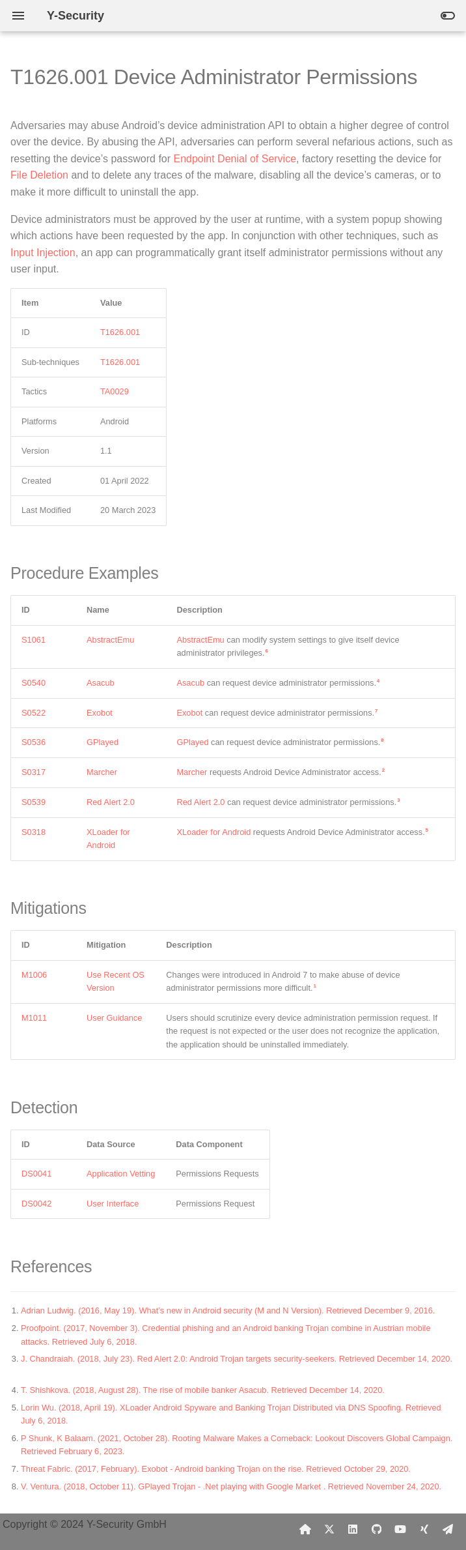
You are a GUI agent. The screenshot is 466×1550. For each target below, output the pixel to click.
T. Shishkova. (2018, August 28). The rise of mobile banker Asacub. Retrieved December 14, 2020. (203, 1390)
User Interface (113, 1203)
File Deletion (39, 175)
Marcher (102, 772)
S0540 (33, 683)
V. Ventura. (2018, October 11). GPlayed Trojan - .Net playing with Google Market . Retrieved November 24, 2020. (231, 1486)
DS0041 (36, 1173)
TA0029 (114, 391)
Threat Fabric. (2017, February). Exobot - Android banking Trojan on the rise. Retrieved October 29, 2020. (216, 1469)
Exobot (100, 713)
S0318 (33, 832)
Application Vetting (121, 1173)
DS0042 (36, 1203)
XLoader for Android (213, 832)
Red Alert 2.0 (111, 802)
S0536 (33, 742)
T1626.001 (120, 332)
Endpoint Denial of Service (235, 158)
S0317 (33, 772)
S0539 (33, 802)
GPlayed (102, 742)
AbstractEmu (110, 640)
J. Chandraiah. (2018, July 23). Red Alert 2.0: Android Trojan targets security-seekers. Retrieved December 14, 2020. (236, 1359)
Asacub (101, 683)
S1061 (33, 640)
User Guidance (114, 1018)
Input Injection (42, 252)
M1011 (34, 1018)
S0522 (33, 713)
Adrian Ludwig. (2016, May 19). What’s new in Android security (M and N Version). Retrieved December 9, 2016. (228, 1310)
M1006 (34, 975)
